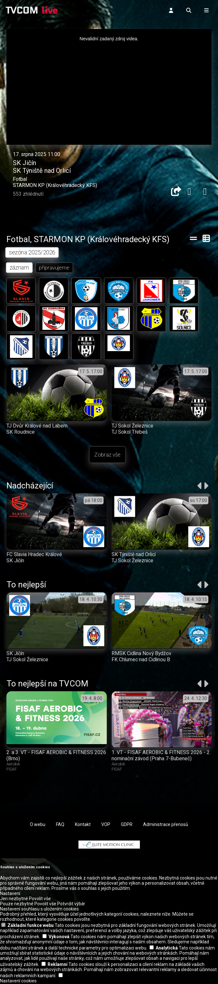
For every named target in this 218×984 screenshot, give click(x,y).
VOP (105, 825)
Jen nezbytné (14, 899)
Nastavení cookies (18, 981)
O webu (37, 825)
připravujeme (54, 267)
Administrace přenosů (165, 825)
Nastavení (10, 894)
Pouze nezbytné (16, 904)
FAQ (60, 825)
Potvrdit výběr (71, 904)
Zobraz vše (107, 455)
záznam (19, 267)
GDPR (126, 825)
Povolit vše (40, 899)
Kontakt (83, 825)
